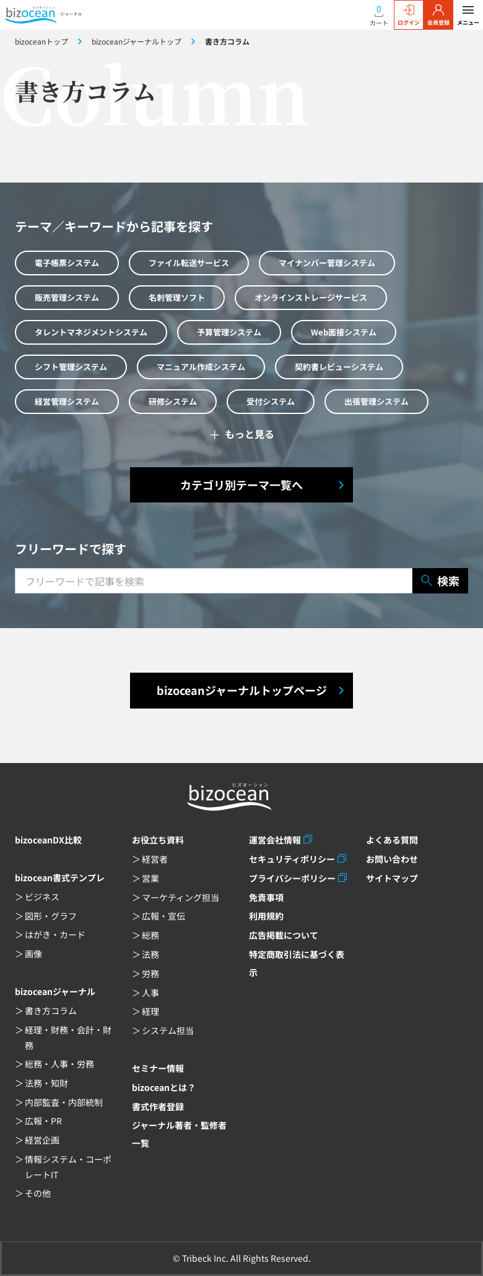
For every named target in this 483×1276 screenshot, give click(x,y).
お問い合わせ (392, 859)
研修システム (173, 401)
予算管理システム (229, 332)
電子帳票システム (67, 263)
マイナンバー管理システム (327, 263)
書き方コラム (51, 1010)
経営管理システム (67, 401)
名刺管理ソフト (177, 297)
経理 (150, 1011)
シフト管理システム (71, 367)
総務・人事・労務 (59, 1064)
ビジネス (42, 896)
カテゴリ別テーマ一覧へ (241, 484)
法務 (150, 954)
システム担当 (168, 1030)
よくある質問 (392, 840)
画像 (33, 953)
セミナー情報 (158, 1068)
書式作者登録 (158, 1106)
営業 (150, 878)
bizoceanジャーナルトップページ (242, 690)
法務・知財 (46, 1083)
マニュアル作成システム (201, 367)
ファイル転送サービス (189, 263)
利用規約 (266, 916)
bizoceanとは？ (164, 1087)
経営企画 (42, 1140)
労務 (150, 973)
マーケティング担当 (180, 897)
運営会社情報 (275, 840)
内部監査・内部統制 (64, 1102)
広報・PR (43, 1120)
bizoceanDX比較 (48, 840)
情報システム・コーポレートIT (68, 1167)
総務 (150, 935)
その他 (38, 1193)
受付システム (270, 401)
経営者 (155, 859)
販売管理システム (67, 297)
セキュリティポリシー (292, 859)
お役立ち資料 (158, 840)
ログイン (409, 15)
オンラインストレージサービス (311, 297)
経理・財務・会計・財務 (68, 1037)
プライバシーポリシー (292, 878)
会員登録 (438, 15)
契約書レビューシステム (339, 367)
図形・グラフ (51, 916)
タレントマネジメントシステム (91, 332)
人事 (150, 992)
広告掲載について (283, 935)
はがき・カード (55, 934)
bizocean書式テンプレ (60, 877)
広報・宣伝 (163, 916)
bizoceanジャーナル (55, 991)
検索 (440, 580)
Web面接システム (343, 332)
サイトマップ (392, 878)
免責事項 (266, 897)
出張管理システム (376, 401)
